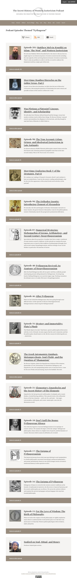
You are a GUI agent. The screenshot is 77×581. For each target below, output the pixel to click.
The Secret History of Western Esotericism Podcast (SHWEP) (38, 12)
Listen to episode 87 (15, 254)
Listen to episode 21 (15, 409)
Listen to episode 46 (15, 312)
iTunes (25, 37)
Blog (37, 22)
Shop (45, 22)
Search (63, 22)
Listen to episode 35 (15, 343)
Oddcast (23, 22)
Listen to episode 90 (15, 219)
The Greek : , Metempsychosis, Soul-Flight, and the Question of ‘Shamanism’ (43, 357)
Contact (58, 22)
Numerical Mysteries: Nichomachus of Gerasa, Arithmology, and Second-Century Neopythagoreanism (45, 233)
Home (13, 22)
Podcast (18, 22)
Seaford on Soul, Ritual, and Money (42, 542)
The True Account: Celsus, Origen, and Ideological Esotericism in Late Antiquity (43, 142)
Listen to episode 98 (15, 160)
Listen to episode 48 (15, 285)
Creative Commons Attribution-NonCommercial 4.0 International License (38, 573)
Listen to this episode (15, 98)
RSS (37, 37)
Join (41, 22)
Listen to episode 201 (15, 69)
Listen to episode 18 (15, 440)
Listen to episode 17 (15, 470)
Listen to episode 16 (15, 500)
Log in (64, 2)
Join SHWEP (71, 2)
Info (54, 22)
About (49, 22)
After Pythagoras (45, 296)
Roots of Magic (30, 22)
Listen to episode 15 (15, 531)
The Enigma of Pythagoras (49, 481)
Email (50, 37)
